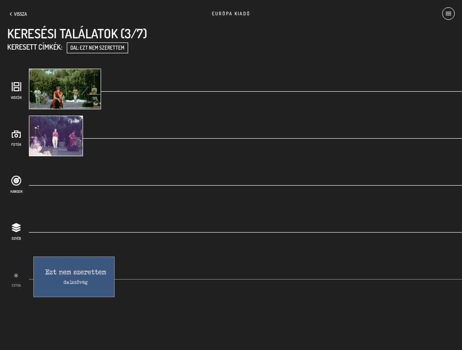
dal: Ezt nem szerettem (97, 48)
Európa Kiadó (231, 13)
